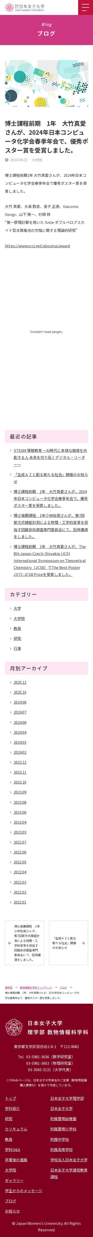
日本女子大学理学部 (67, 1098)
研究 (17, 638)
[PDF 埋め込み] (46, 332)
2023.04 (20, 822)
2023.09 (20, 792)
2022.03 (20, 882)
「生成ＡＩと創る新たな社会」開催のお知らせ (51, 478)
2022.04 (20, 871)
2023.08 (20, 802)
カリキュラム (16, 1128)
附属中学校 (59, 1139)
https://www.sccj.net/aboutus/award (37, 245)
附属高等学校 (61, 1149)
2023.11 (20, 772)
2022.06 (20, 852)
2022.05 (20, 862)
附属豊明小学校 (63, 1128)
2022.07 (20, 842)
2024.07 (20, 712)
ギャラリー (14, 1180)
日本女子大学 (61, 1108)
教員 (17, 628)
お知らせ (12, 1211)
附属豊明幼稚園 (63, 1118)
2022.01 (20, 902)
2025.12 (20, 682)
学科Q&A (12, 1149)
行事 (17, 648)
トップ (10, 1098)
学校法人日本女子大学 (69, 1159)
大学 (17, 608)
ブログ (63, 987)
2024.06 (20, 722)
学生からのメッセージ (23, 1190)
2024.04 (20, 732)
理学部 (8, 987)
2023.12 (20, 762)
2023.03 (20, 832)
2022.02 (20, 892)
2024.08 (20, 702)
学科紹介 (12, 1108)
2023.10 (20, 782)
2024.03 (20, 742)
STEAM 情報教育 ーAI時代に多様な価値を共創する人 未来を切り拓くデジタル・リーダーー (50, 457)
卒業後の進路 (16, 1159)
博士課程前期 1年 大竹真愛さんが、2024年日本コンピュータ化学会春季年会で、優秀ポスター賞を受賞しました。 (51, 498)
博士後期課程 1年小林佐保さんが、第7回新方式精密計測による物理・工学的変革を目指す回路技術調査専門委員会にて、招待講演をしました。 (51, 526)
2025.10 (20, 692)
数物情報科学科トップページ (36, 987)
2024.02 (20, 752)
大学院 (19, 618)
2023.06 (20, 812)
